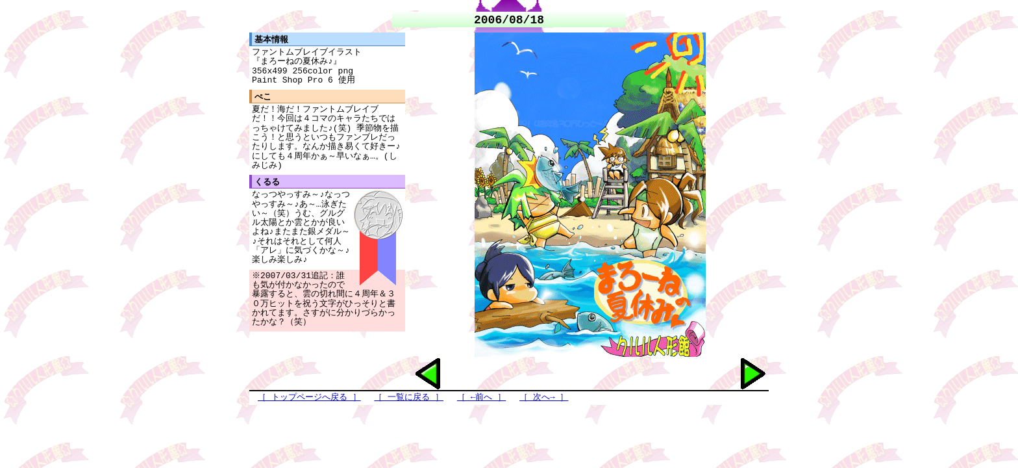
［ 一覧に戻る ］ (408, 398)
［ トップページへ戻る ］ (309, 398)
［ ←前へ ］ (481, 398)
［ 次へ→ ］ (543, 398)
